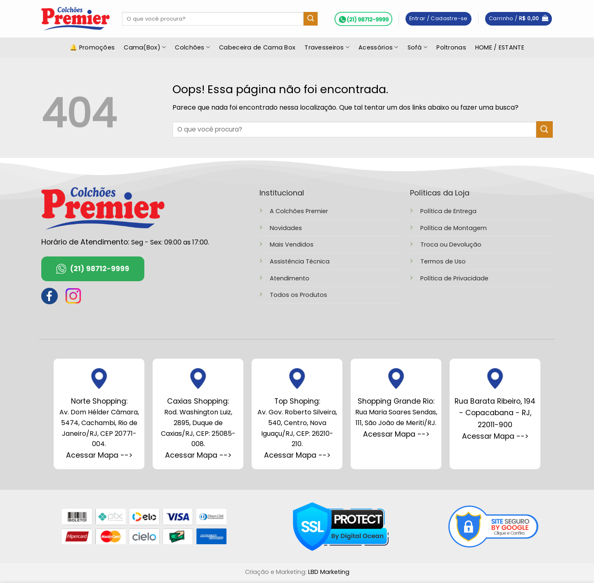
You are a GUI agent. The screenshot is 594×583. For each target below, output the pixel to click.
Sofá (418, 47)
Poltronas (451, 47)
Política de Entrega (448, 211)
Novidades (286, 228)
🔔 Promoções (92, 47)
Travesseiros (326, 47)
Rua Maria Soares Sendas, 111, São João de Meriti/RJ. (396, 412)
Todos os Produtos (298, 295)
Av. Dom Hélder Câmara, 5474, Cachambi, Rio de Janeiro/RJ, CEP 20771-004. (99, 423)
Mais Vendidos (292, 244)
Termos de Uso (443, 261)
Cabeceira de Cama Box (257, 47)
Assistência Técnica (300, 261)
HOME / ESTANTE (499, 47)
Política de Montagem (453, 228)
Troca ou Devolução (450, 244)
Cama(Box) (145, 47)
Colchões (192, 47)
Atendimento (289, 278)
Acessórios (378, 47)
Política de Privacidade (454, 278)
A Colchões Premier (299, 211)
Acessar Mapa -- (196, 455)
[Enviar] (311, 19)
